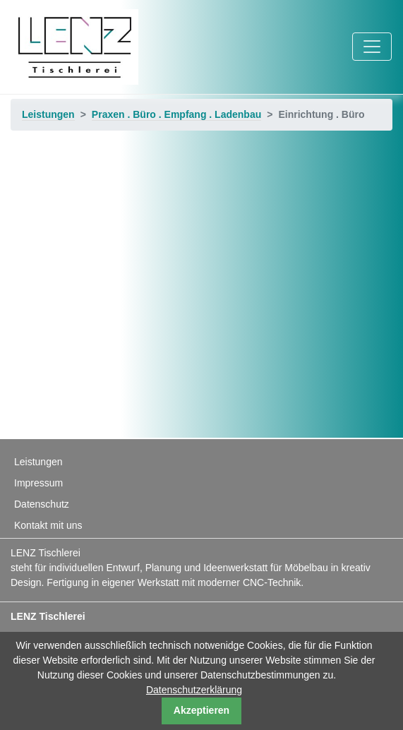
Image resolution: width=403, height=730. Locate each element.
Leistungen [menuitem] (38, 461)
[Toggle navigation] (372, 46)
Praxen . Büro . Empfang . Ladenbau (176, 114)
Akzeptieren (201, 710)
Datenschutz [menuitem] (41, 504)
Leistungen (48, 114)
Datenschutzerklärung (194, 689)
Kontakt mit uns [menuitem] (48, 525)
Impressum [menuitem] (38, 483)
